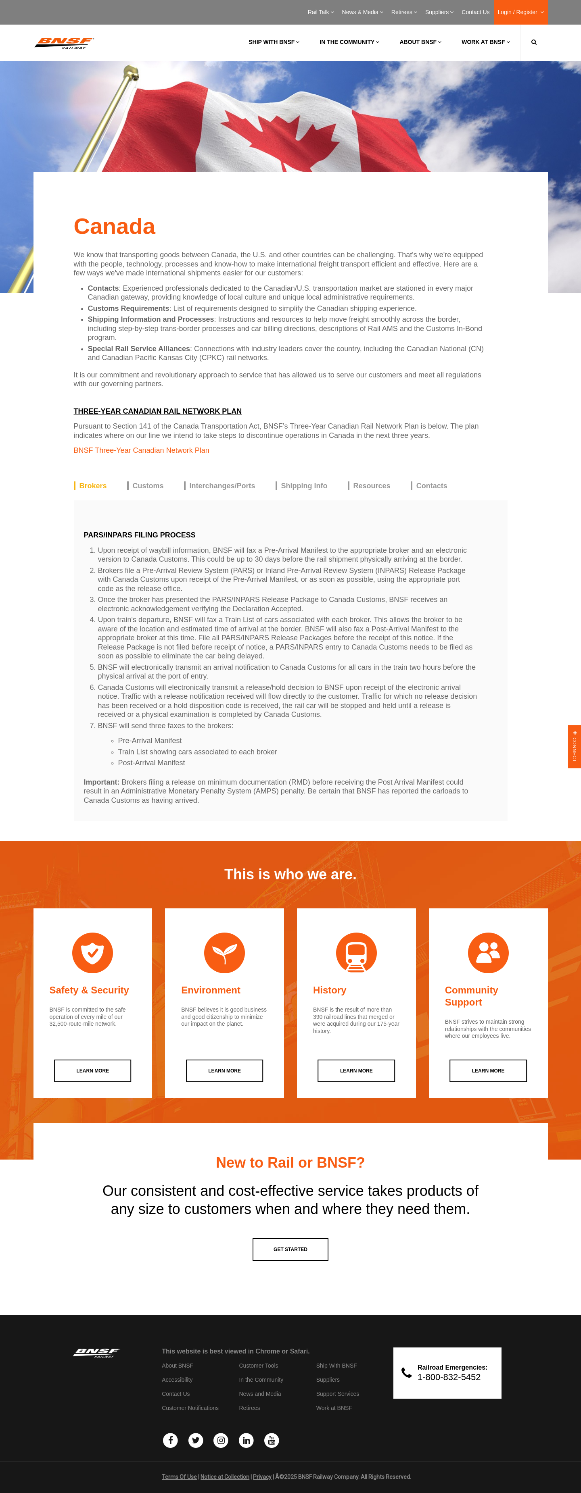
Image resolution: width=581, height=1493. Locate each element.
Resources (372, 486)
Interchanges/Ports (222, 486)
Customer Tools (258, 1365)
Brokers (93, 486)
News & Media (362, 12)
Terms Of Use (179, 1477)
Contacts (431, 486)
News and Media (260, 1394)
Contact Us (475, 12)
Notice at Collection (225, 1477)
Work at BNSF (486, 42)
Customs (148, 486)
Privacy (262, 1477)
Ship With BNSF (336, 1365)
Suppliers (439, 12)
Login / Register (521, 12)
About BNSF (420, 42)
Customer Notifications (190, 1408)
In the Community (349, 42)
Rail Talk (321, 12)
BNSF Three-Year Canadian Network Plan (141, 450)
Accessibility (177, 1379)
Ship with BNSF (274, 42)
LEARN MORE (93, 1071)
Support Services (337, 1394)
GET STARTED (290, 1249)
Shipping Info (304, 486)
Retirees (404, 12)
